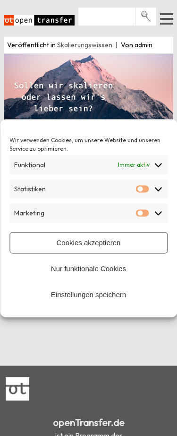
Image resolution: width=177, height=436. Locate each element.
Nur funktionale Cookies (88, 269)
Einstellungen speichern (88, 295)
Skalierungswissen (84, 45)
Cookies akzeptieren (89, 243)
